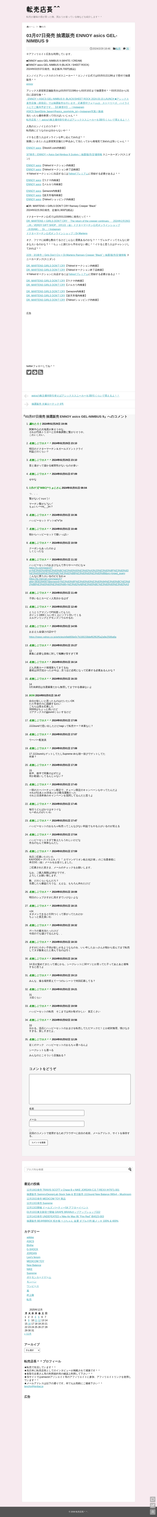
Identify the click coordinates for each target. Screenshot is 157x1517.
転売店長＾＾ (82, 1512)
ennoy (29, 84)
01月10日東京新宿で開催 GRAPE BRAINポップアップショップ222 (63, 1212)
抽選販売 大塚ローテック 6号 (44, 404)
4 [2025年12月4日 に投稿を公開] (35, 1317)
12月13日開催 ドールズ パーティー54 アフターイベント (57, 1207)
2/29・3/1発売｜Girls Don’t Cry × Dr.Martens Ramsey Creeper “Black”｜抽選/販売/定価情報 (76, 255)
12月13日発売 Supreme (40, 1203)
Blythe (30, 1245)
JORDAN (32, 1253)
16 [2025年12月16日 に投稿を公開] (29, 1323)
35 (127, 48)
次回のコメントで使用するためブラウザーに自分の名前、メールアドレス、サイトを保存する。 (79, 1134)
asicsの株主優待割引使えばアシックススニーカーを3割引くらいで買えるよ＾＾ (71, 396)
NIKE (29, 1269)
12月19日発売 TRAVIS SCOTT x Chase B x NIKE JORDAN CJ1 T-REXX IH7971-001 (73, 1190)
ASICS (30, 1241)
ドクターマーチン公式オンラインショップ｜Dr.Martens (56, 233)
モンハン (31, 1281)
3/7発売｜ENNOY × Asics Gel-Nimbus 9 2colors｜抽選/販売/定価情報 (64, 154)
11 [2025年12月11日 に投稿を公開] (36, 1320)
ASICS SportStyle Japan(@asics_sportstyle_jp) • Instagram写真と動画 (64, 111)
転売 (118, 48)
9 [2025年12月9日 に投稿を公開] (28, 1320)
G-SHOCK (32, 1249)
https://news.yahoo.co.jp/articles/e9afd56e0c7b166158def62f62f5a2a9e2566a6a (72, 637)
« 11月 (27, 1334)
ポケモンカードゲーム (39, 1277)
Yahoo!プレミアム (78, 173)
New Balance (34, 1265)
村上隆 (30, 1295)
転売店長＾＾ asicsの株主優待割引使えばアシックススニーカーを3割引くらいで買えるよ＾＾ (78, 119)
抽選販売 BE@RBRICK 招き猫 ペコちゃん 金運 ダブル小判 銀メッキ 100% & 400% (73, 1221)
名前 (31, 1108)
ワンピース (33, 1286)
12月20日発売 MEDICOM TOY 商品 (46, 1198)
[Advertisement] (52, 336)
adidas (30, 1237)
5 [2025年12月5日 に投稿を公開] (38, 1317)
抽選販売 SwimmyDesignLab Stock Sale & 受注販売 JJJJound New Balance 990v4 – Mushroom (79, 1194)
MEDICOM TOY (35, 1261)
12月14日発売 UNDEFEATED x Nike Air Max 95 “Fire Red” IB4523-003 (65, 1216)
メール (32, 1119)
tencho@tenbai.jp (33, 1386)
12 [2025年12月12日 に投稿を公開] (39, 1320)
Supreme (32, 1273)
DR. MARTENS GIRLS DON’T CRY (45, 265)
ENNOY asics (33, 148)
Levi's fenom (33, 1257)
